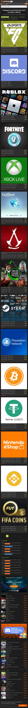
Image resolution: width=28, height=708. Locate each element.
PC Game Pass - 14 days (5, 287)
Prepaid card (14, 18)
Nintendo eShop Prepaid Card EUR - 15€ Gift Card (11, 458)
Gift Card (3, 18)
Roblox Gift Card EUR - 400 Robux (7, 117)
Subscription (21, 17)
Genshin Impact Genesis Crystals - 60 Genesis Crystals (11, 218)
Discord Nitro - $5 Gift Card (6, 85)
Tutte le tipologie (5, 17)
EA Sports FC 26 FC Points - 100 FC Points (9, 47)
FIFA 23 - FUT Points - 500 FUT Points (8, 526)
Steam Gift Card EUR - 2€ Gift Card (8, 323)
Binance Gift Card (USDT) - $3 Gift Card (8, 427)
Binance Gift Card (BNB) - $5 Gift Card (8, 494)
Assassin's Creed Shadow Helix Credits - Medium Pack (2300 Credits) (11, 253)
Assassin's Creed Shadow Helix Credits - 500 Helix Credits (12, 255)
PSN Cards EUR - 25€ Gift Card (7, 359)
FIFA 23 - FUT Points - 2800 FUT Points (8, 528)
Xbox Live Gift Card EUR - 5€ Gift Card (8, 187)
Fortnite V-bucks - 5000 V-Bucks (7, 153)
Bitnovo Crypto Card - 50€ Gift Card (8, 393)
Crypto (8, 18)
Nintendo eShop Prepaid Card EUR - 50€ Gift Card (11, 461)
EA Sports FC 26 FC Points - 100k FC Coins (9, 49)
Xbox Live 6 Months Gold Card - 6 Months (9, 184)
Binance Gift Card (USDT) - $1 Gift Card (8, 424)
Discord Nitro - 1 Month (5, 81)
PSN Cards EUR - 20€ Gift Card (7, 357)
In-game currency (13, 17)
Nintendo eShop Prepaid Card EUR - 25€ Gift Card (11, 460)
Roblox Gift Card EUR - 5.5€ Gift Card (8, 119)
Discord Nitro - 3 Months (6, 83)
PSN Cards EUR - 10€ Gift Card (7, 355)
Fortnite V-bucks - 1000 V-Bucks (7, 150)
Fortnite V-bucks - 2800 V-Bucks (7, 151)
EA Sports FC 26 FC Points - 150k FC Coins (9, 51)
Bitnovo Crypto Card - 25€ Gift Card (8, 391)
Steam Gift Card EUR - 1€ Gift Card (8, 321)
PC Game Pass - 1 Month (6, 289)
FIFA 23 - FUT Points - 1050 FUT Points (8, 530)
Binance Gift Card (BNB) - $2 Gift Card (8, 492)
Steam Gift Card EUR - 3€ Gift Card (8, 325)
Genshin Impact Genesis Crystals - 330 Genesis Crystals (12, 220)
